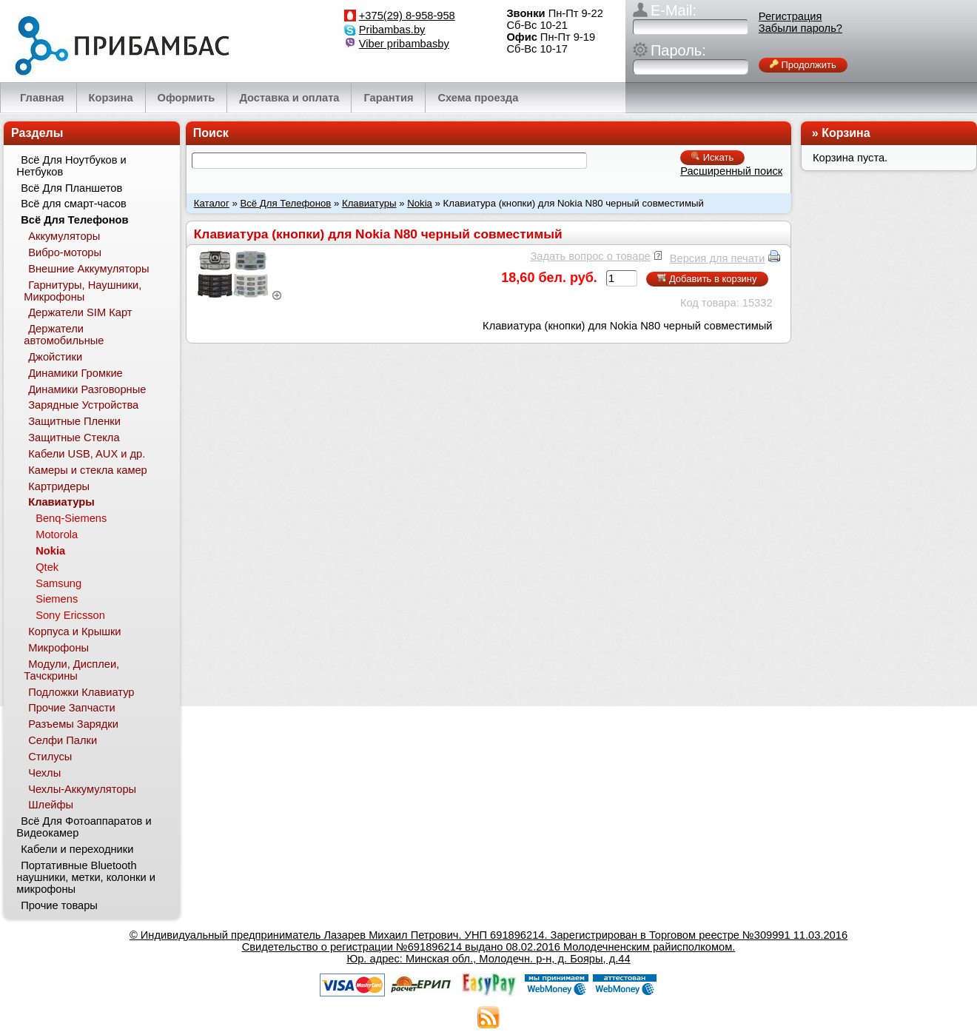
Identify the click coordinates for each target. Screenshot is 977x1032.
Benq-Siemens (71, 518)
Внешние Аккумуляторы (88, 269)
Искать (712, 157)
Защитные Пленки (74, 421)
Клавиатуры (369, 203)
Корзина (846, 133)
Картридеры (59, 486)
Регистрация (790, 16)
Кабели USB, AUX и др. (86, 454)
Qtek (47, 567)
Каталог (211, 203)
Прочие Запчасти (71, 708)
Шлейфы (50, 805)
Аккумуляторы (64, 236)
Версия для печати (717, 258)
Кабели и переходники (77, 849)
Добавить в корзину (706, 278)
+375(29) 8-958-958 (407, 15)
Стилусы (50, 757)
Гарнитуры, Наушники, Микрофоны (82, 291)
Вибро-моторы (64, 252)
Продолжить (803, 64)
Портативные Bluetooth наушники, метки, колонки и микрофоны (85, 877)
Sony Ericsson (70, 615)
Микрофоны (58, 648)
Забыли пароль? (800, 28)
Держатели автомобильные (64, 334)
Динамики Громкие (75, 373)
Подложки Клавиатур (81, 692)
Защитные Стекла (73, 437)
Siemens (57, 599)
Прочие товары (59, 905)
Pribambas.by (392, 30)
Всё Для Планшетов (71, 188)
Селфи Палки (62, 740)
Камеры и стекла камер (87, 470)
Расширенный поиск (731, 171)
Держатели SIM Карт (80, 312)
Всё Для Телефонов (285, 203)
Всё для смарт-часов (74, 204)
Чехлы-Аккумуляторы (82, 789)
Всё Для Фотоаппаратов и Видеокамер (83, 827)
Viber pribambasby (404, 44)
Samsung (58, 583)
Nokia (419, 203)
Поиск (211, 133)
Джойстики (55, 357)
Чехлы (44, 773)
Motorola (57, 534)
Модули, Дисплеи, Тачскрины (71, 670)
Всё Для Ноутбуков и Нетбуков (71, 166)
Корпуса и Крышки (74, 631)
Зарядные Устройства (83, 405)
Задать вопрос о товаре (590, 256)
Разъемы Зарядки (73, 724)
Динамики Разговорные (87, 389)
